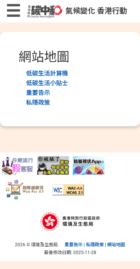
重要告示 (38, 92)
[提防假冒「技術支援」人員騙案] (53, 165)
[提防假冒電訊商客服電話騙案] (17, 165)
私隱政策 (38, 102)
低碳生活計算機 (47, 73)
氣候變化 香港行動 (76, 10)
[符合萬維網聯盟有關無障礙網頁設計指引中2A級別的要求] (68, 189)
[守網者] (88, 165)
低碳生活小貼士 (47, 83)
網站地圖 (116, 244)
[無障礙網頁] (25, 189)
